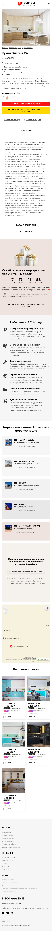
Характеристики (26, 225)
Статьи (4, 863)
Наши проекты (7, 860)
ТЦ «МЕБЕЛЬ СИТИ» (24, 461)
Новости (5, 866)
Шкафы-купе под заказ (11, 847)
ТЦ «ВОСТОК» (21, 483)
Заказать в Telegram (32, 120)
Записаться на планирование (26, 104)
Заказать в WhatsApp (11, 120)
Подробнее (8, 713)
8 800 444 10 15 (13, 898)
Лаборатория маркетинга (24, 925)
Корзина (5, 886)
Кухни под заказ (8, 841)
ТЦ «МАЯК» (19, 504)
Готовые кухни (15, 48)
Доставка (26, 231)
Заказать (8, 717)
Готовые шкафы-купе (10, 844)
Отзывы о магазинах (10, 883)
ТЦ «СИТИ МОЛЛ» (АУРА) (27, 526)
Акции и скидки (8, 880)
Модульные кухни (8, 838)
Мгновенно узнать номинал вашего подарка (26, 110)
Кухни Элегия (27, 48)
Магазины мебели (9, 857)
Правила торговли (9, 892)
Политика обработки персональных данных (19, 889)
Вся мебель (6, 832)
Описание (26, 131)
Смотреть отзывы (10, 63)
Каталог (5, 48)
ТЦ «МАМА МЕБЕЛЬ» (24, 440)
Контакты (5, 869)
